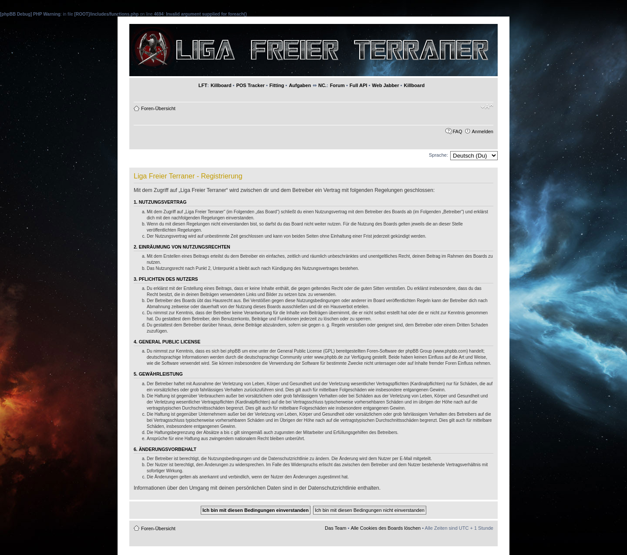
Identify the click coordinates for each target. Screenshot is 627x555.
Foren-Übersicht (158, 108)
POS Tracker (250, 85)
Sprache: (438, 155)
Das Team (335, 528)
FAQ (457, 131)
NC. (322, 85)
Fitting (277, 85)
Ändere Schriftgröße (487, 107)
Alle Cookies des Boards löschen (386, 528)
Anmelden (482, 131)
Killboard (221, 85)
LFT (203, 85)
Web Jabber (385, 85)
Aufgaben (300, 85)
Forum (337, 85)
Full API (358, 85)
